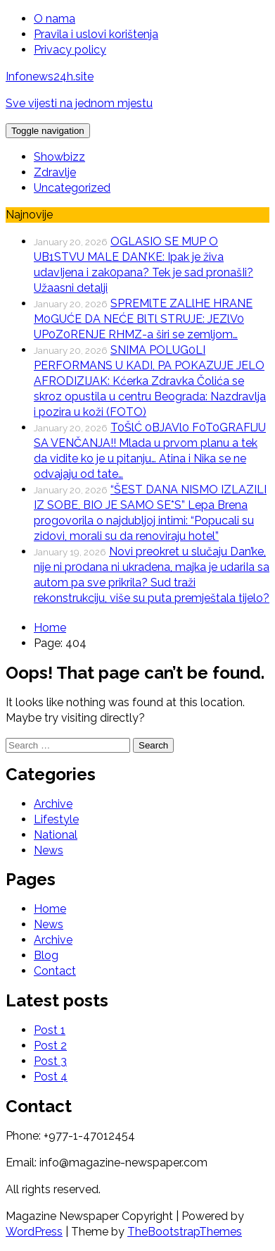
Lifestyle (56, 819)
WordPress (34, 1231)
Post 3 (50, 1061)
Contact (55, 971)
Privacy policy (70, 49)
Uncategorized (72, 188)
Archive (53, 804)
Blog (46, 955)
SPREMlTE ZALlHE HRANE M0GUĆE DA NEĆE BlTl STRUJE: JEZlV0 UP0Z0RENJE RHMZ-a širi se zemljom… (143, 319)
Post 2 (50, 1045)
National (55, 835)
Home (50, 909)
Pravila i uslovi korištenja (96, 34)
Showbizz (59, 157)
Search (153, 745)
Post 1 (49, 1030)
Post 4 (51, 1076)
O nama (54, 18)
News (48, 850)
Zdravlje (55, 172)
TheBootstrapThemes (184, 1231)
